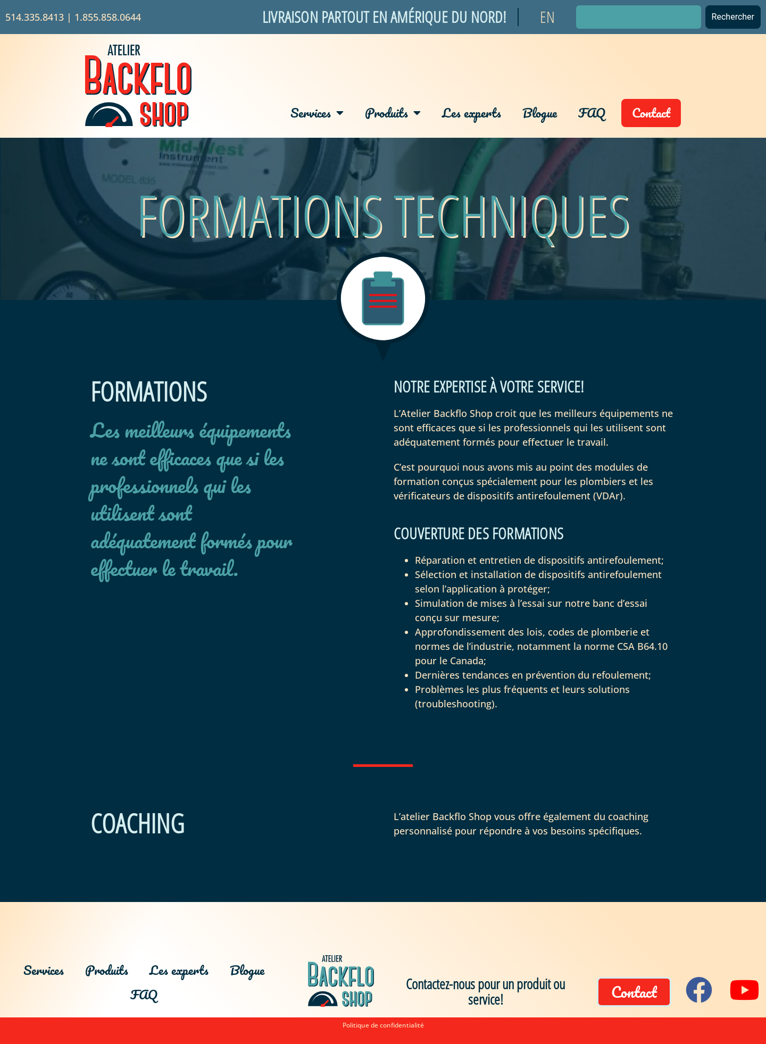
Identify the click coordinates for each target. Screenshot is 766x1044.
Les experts (471, 112)
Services (317, 113)
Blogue (539, 112)
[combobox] (638, 17)
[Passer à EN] (547, 17)
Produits (393, 113)
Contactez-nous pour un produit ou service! (485, 991)
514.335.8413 (34, 17)
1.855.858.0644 (107, 17)
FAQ (591, 112)
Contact (651, 112)
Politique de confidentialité (383, 1025)
